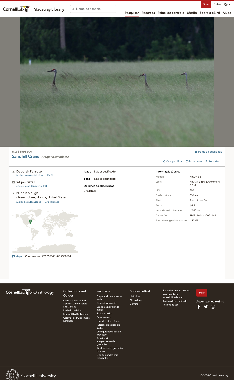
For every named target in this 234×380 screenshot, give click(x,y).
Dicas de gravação (106, 303)
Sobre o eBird (210, 13)
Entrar (217, 4)
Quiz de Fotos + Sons (108, 321)
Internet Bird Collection (75, 314)
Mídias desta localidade (28, 202)
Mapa (17, 256)
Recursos (148, 13)
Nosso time (136, 300)
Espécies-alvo (104, 317)
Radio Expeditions (73, 310)
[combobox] (96, 9)
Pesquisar (132, 13)
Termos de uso (171, 305)
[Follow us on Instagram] (213, 306)
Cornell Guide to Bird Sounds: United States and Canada (75, 303)
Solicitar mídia (104, 313)
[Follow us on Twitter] (206, 306)
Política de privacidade (175, 301)
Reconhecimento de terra (176, 290)
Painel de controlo (171, 13)
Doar (206, 4)
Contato (134, 304)
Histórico (135, 296)
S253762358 (31, 186)
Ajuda (227, 13)
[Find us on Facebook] (198, 306)
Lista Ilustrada (52, 202)
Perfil (50, 175)
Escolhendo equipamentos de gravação (106, 341)
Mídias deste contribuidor (30, 175)
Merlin (192, 13)
